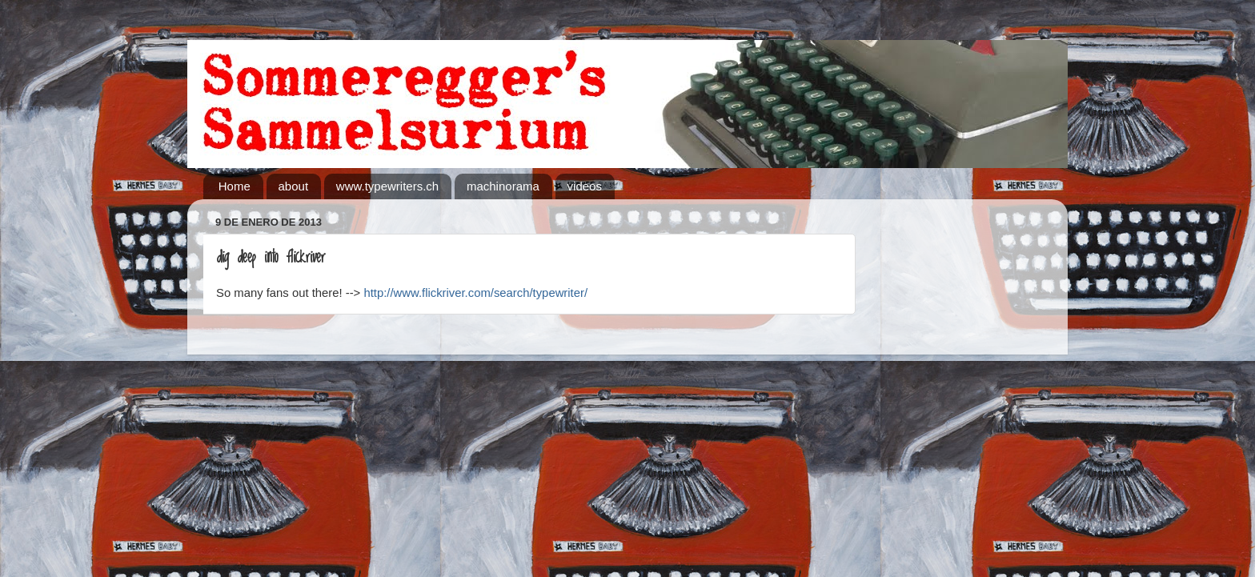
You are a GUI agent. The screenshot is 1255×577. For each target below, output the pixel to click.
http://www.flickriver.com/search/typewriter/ (477, 292)
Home (235, 186)
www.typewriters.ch (387, 186)
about (294, 186)
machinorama (503, 186)
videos (584, 186)
